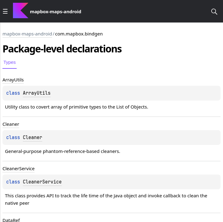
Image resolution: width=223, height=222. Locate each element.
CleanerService (42, 182)
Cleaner (32, 137)
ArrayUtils (37, 93)
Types (9, 62)
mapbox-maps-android (27, 34)
